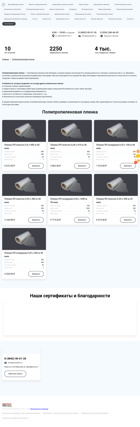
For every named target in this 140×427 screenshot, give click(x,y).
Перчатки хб (47, 19)
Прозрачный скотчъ (62, 19)
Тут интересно (9, 24)
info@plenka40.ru (89, 36)
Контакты (130, 19)
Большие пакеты (87, 9)
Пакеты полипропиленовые (40, 14)
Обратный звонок (15, 374)
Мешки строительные (57, 9)
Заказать (36, 166)
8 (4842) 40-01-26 (87, 32)
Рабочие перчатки (97, 19)
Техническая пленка (115, 19)
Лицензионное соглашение (39, 409)
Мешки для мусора (104, 9)
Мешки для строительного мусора (15, 19)
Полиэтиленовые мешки (124, 9)
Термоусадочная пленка (83, 14)
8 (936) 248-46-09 (109, 32)
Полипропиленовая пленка (35, 9)
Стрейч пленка (83, 4)
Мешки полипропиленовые (38, 4)
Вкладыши (73, 9)
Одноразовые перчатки (101, 4)
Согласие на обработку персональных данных (21, 413)
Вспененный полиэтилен (12, 9)
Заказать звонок (111, 36)
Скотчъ (34, 19)
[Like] (138, 153)
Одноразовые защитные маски (62, 4)
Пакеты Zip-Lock (80, 19)
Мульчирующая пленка (16, 4)
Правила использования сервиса (94, 413)
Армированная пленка (62, 14)
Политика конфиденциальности (15, 418)
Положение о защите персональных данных (60, 413)
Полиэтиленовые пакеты (123, 4)
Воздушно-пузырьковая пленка (14, 14)
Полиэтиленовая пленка (104, 14)
